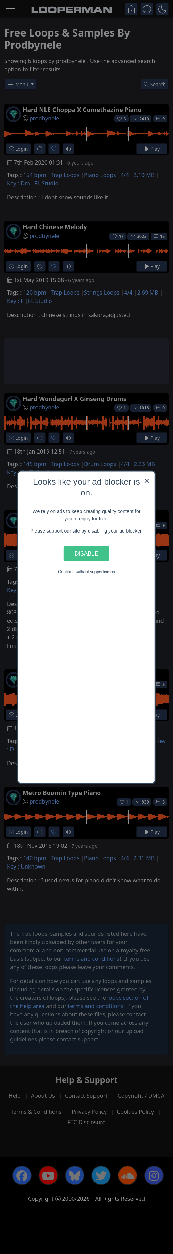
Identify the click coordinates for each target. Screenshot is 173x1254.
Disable (86, 554)
